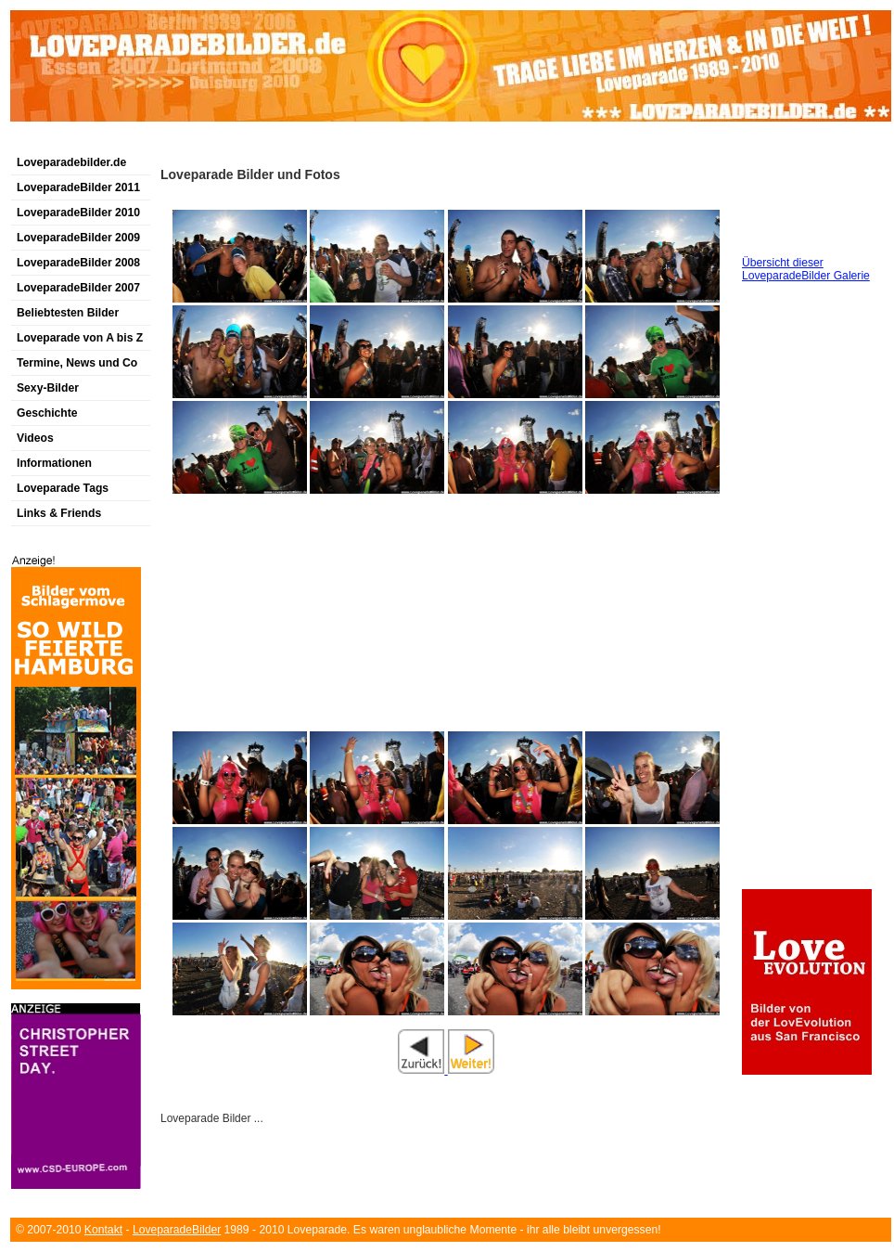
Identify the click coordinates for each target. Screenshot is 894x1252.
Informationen (54, 463)
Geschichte (47, 413)
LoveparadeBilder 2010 (78, 212)
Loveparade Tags (63, 488)
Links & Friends (59, 513)
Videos (35, 438)
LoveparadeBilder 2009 (78, 237)
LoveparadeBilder (177, 1229)
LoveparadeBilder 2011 (78, 187)
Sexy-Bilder (48, 387)
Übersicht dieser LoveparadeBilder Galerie (806, 269)
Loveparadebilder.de (71, 162)
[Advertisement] (227, 142)
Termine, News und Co (77, 362)
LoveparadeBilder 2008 (78, 262)
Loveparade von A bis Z (80, 337)
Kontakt (103, 1229)
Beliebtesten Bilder (68, 312)
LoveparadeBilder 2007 (78, 287)
